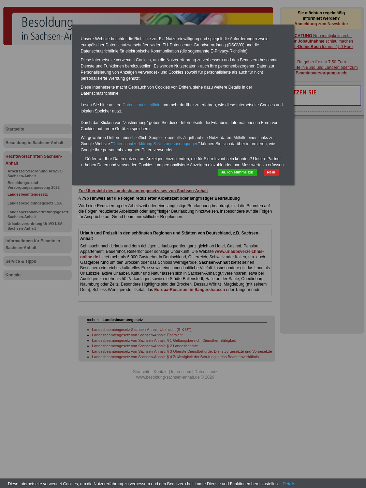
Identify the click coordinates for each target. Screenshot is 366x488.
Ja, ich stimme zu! (237, 172)
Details (289, 484)
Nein (271, 172)
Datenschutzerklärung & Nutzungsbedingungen (156, 143)
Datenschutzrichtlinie (141, 105)
